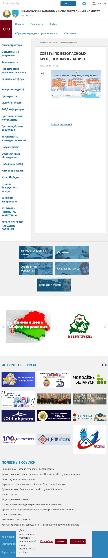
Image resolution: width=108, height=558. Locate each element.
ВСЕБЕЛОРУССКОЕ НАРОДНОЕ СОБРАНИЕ (12, 226)
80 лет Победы (10, 177)
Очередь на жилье (68, 268)
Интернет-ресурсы (13, 171)
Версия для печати (43, 73)
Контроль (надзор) (13, 89)
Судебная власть (12, 103)
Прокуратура (10, 96)
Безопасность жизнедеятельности (14, 139)
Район (53, 24)
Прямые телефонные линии (33, 252)
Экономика (10, 62)
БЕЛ (31, 16)
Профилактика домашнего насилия (14, 71)
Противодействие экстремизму (12, 118)
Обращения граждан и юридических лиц (36, 33)
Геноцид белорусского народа (10, 188)
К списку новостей (61, 124)
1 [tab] (102, 365)
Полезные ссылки (12, 164)
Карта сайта (101, 3)
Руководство (37, 24)
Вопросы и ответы (50, 285)
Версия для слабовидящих (6, 29)
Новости (19, 24)
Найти (68, 3)
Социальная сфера (13, 81)
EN (27, 16)
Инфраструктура (13, 45)
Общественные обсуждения (11, 156)
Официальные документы (10, 54)
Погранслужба (10, 147)
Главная (43, 42)
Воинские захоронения (9, 200)
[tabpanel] (54, 414)
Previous (3, 326)
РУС (22, 16)
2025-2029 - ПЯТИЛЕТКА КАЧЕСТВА (9, 212)
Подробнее (46, 541)
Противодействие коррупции (12, 128)
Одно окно (70, 33)
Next (104, 326)
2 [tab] (105, 365)
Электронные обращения (29, 269)
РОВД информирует (14, 109)
